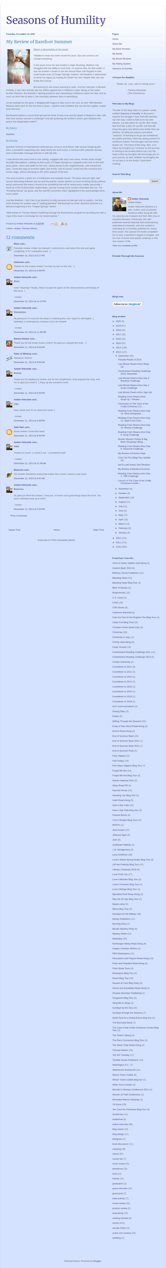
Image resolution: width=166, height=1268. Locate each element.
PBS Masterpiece (121, 953)
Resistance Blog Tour (123, 973)
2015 (119, 343)
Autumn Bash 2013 (122, 568)
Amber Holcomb (22, 277)
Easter (115, 716)
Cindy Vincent (119, 647)
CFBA (115, 602)
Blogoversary (119, 592)
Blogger (97, 1261)
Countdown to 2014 (122, 681)
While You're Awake (122, 1084)
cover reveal (118, 1163)
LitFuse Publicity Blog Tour (125, 864)
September (124, 497)
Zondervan (117, 1114)
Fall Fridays (118, 760)
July (121, 506)
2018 (119, 330)
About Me (117, 44)
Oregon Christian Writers (124, 948)
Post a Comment (18, 515)
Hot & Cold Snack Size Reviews (134, 464)
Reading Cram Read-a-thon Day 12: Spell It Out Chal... (134, 419)
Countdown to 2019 (122, 701)
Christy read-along (121, 642)
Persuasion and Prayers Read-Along (130, 958)
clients (115, 1154)
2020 (119, 321)
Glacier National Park (123, 780)
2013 (119, 352)
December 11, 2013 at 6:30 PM (29, 393)
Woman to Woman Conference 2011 (130, 1089)
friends (115, 1178)
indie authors (118, 1198)
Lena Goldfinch (119, 854)
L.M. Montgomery (121, 849)
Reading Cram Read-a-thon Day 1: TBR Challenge (134, 475)
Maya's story (118, 904)
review (17, 228)
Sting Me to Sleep (121, 1003)
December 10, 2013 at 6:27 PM (29, 255)
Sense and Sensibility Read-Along (129, 988)
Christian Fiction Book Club (126, 627)
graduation (117, 1183)
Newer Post (14, 530)
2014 (119, 347)
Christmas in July (121, 637)
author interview (120, 1124)
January (123, 532)
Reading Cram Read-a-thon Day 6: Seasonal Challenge (134, 447)
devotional (117, 1168)
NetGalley (117, 938)
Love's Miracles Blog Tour (125, 879)
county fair (117, 1159)
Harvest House (119, 790)
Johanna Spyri (119, 835)
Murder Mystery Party (123, 928)
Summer (10, 134)
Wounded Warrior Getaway (125, 1099)
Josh (114, 839)
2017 (119, 334)
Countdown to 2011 (122, 666)
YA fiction (117, 1104)
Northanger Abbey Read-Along (127, 943)
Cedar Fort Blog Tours (123, 622)
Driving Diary (118, 711)
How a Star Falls (120, 805)
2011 (119, 542)
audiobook (117, 1119)
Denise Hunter (21, 338)
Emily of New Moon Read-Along (128, 726)
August (122, 502)
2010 (119, 547)
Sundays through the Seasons (127, 1012)
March (122, 524)
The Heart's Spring (121, 1035)
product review (119, 1208)
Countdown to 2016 (122, 691)
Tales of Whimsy (22, 353)
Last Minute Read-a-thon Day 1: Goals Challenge (134, 386)
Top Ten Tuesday (120, 1055)
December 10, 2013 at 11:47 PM (30, 301)
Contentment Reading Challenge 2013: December (134, 372)
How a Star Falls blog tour (125, 810)
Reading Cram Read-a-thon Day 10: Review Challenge (134, 426)
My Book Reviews (121, 49)
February (123, 528)
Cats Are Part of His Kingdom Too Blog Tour (134, 617)
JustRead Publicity (121, 844)
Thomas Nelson (29, 228)
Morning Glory (119, 923)
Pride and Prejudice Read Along (128, 963)
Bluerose (19, 470)
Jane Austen (118, 830)
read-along (117, 1213)
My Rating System (121, 63)
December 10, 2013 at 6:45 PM (29, 270)
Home (57, 530)
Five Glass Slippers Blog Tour (127, 765)
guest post (117, 1193)
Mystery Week (119, 933)
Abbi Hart (19, 427)
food (114, 1173)
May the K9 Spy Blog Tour (125, 899)
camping (116, 1149)
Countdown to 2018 (122, 696)
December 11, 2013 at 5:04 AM (29, 347)
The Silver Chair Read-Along (126, 1045)
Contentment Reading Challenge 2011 (131, 652)
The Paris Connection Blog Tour (128, 1040)
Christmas (117, 632)
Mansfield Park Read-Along (126, 894)
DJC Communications (123, 706)
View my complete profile (124, 245)
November (124, 488)
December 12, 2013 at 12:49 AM (30, 463)
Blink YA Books (119, 587)
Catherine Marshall (121, 612)
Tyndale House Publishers (125, 1060)
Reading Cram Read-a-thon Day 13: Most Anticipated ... (134, 412)
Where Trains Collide (122, 1075)
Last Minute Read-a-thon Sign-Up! (135, 392)
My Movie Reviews (121, 58)
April (121, 519)
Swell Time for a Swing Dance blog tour (132, 1018)
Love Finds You (120, 874)
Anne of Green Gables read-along (129, 563)
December (124, 356)
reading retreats (120, 1218)
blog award (117, 1129)
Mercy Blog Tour (120, 909)
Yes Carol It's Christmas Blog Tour (129, 1109)
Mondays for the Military (124, 914)
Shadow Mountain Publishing (126, 993)
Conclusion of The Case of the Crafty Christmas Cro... (133, 405)
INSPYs (116, 825)
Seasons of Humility (56, 20)
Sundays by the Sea (122, 1007)
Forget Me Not (119, 770)
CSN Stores (118, 607)
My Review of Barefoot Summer (134, 469)
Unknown (19, 262)
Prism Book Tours (121, 968)
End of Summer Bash (123, 736)
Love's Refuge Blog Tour (124, 889)
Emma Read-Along (121, 731)
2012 (119, 538)
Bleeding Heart (119, 578)
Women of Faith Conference (126, 1094)
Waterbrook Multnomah (124, 1070)
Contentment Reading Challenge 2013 (131, 657)
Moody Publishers (121, 919)
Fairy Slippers (119, 755)
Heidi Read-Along (121, 800)
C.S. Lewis (117, 597)
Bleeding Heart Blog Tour (124, 582)
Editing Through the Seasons (126, 721)
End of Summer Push (123, 750)
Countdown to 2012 (122, 671)
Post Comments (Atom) (63, 540)
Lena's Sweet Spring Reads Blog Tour (131, 859)
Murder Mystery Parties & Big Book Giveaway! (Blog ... (132, 440)
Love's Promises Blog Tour (125, 884)
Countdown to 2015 (122, 686)
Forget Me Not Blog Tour (124, 775)
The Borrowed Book (122, 1022)
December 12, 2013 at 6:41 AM (29, 478)
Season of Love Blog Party (125, 983)
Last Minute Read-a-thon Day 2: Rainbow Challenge (134, 379)
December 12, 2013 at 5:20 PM (29, 509)
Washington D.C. (120, 1065)
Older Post (98, 530)
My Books (117, 53)
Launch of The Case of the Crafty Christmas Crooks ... (134, 482)
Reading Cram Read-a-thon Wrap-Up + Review (132, 398)
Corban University (121, 662)
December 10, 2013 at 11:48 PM (30, 332)
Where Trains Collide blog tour (127, 1079)
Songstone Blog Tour (122, 998)
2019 (119, 325)
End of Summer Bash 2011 (125, 741)
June (121, 510)
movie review (119, 1203)
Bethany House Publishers (125, 573)
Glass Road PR (120, 785)
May (121, 515)
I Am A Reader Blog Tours (125, 820)
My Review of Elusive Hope (131, 453)
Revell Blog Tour (120, 978)
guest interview (119, 1188)
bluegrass (117, 1139)
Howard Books (119, 815)
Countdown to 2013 (122, 676)
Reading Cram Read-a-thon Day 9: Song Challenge (134, 433)
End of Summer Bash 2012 (125, 746)
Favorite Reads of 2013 (129, 359)
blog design (118, 1134)
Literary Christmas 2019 (124, 869)
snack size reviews (121, 1233)
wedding (116, 1238)
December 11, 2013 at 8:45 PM (29, 435)
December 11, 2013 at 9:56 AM (29, 362)
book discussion (120, 1144)
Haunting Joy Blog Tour (124, 795)
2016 (119, 339)
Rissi (16, 244)
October (123, 493)
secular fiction (119, 1228)
